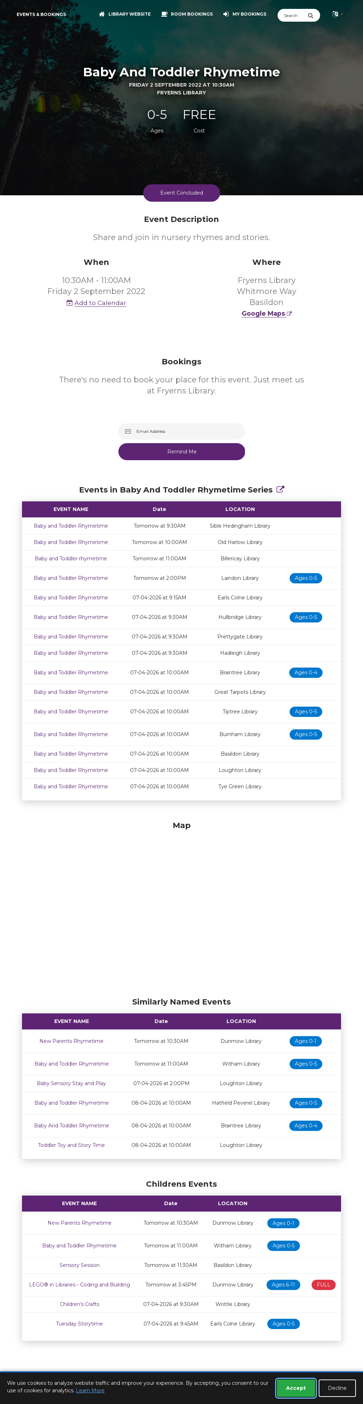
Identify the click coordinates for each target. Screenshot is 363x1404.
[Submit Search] (314, 15)
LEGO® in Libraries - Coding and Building (79, 1284)
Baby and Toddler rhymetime (71, 558)
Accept (296, 1388)
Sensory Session (80, 1265)
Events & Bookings (41, 14)
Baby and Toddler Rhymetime (71, 526)
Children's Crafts (79, 1304)
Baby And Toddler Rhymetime (71, 1125)
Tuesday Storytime (79, 1324)
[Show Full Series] (280, 490)
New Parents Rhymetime (71, 1041)
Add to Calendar (96, 302)
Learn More (90, 1390)
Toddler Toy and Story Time (71, 1145)
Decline (337, 1388)
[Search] (293, 15)
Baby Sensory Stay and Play (71, 1083)
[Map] (181, 907)
